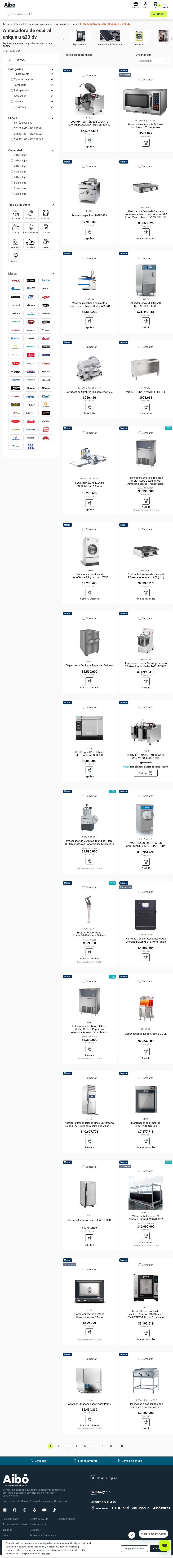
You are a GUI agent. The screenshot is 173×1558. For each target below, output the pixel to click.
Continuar (158, 1548)
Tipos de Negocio (23, 79)
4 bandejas (20, 171)
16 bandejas (20, 160)
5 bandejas (20, 182)
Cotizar (145, 773)
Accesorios (20, 96)
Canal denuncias (66, 1519)
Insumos (18, 101)
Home (9, 24)
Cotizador (35, 1529)
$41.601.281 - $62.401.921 (28, 133)
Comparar (91, 75)
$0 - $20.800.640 (23, 122)
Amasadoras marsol (69, 24)
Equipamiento (21, 74)
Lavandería (20, 85)
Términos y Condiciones (43, 1535)
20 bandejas (20, 166)
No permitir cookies (134, 1548)
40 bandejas (20, 177)
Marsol (21, 24)
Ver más (46, 1553)
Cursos (6, 1535)
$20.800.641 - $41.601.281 (28, 128)
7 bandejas (20, 193)
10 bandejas (20, 155)
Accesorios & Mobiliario (15, 1524)
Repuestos (20, 107)
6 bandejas (20, 188)
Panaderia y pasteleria (41, 24)
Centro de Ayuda (39, 1519)
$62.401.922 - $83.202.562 (28, 139)
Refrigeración (21, 90)
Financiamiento (38, 1524)
